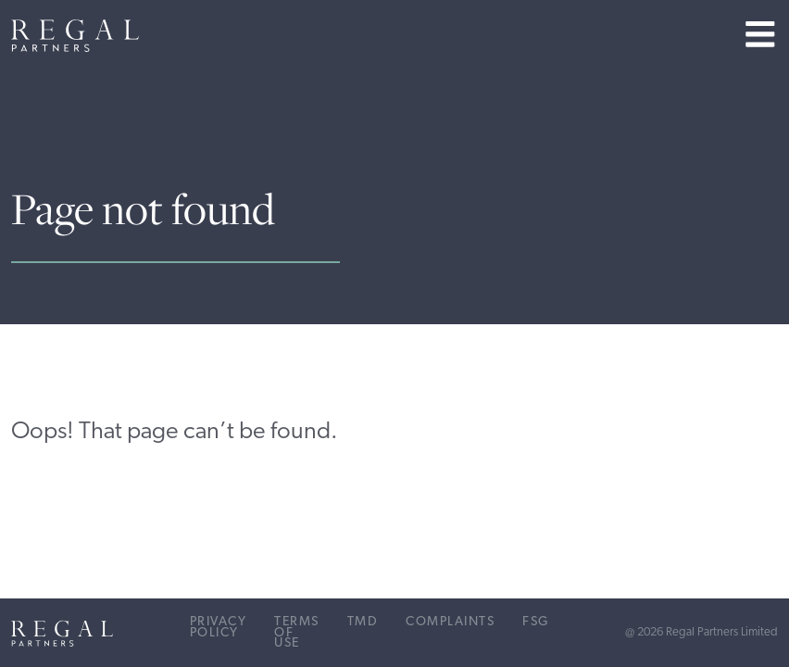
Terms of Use (296, 632)
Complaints (450, 622)
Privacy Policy (218, 627)
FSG (535, 622)
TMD (363, 622)
